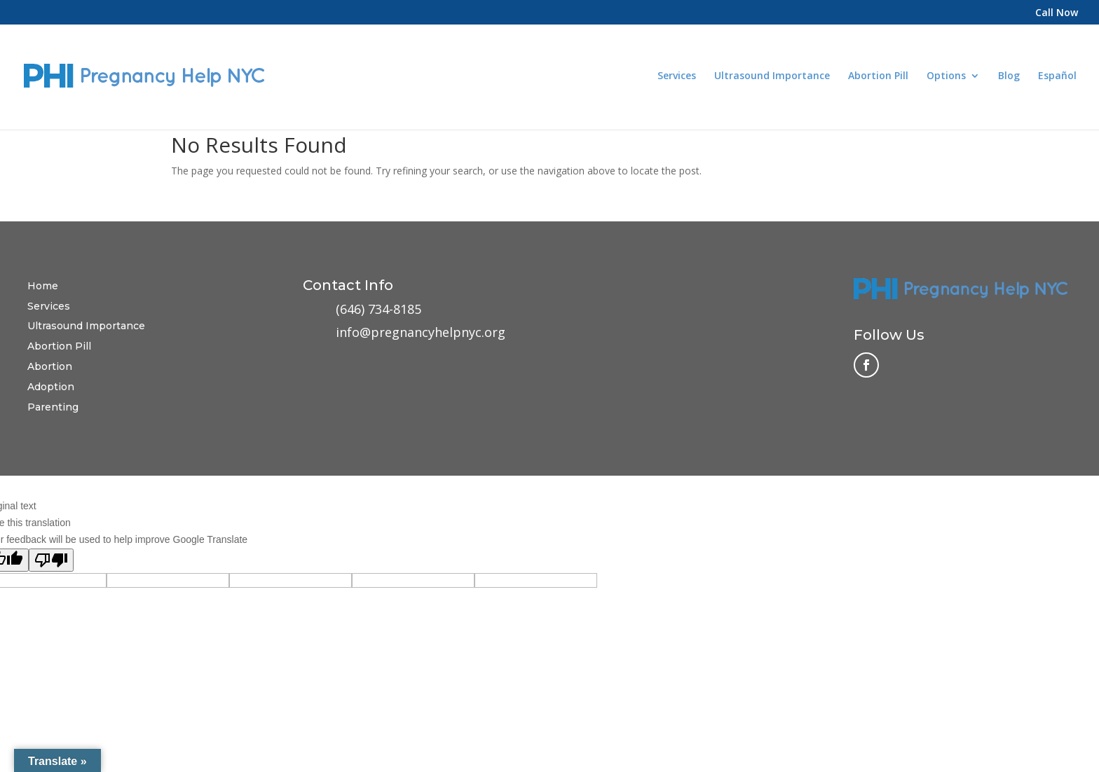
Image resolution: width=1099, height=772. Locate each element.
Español (1057, 76)
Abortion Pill (878, 76)
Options (946, 76)
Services (676, 76)
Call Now (1056, 13)
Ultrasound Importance (772, 76)
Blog (1009, 76)
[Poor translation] (51, 560)
